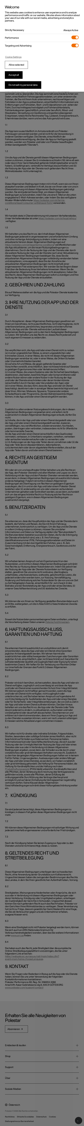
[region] (42, 46)
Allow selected (16, 65)
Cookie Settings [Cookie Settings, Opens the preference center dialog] (13, 57)
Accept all (13, 75)
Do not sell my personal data (23, 85)
